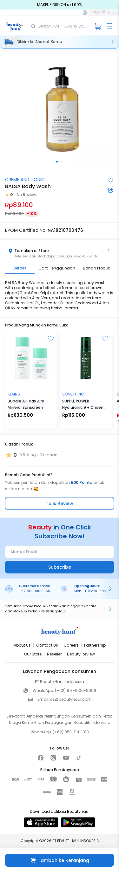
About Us (22, 645)
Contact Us (47, 645)
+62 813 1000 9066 (34, 591)
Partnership (95, 645)
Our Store (33, 654)
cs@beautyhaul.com (70, 699)
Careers (71, 645)
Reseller (54, 654)
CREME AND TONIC (25, 179)
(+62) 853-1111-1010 (71, 732)
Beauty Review (81, 654)
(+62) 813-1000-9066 (75, 690)
